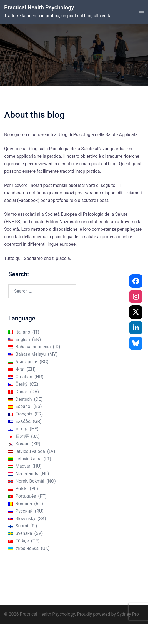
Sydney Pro (128, 614)
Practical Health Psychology (39, 7)
